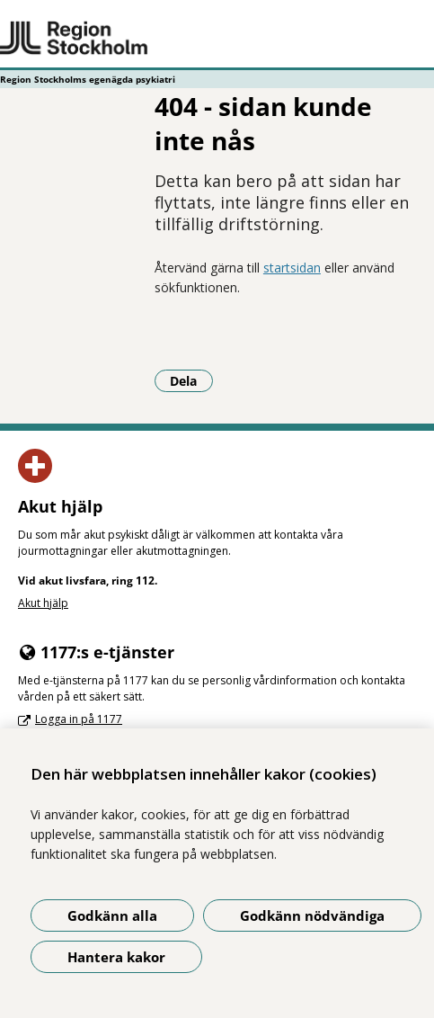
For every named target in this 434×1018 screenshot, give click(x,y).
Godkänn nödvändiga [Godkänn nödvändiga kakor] (312, 915)
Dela (191, 380)
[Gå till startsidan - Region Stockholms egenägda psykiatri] (217, 38)
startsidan (292, 267)
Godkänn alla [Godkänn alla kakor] (112, 915)
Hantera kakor (116, 957)
